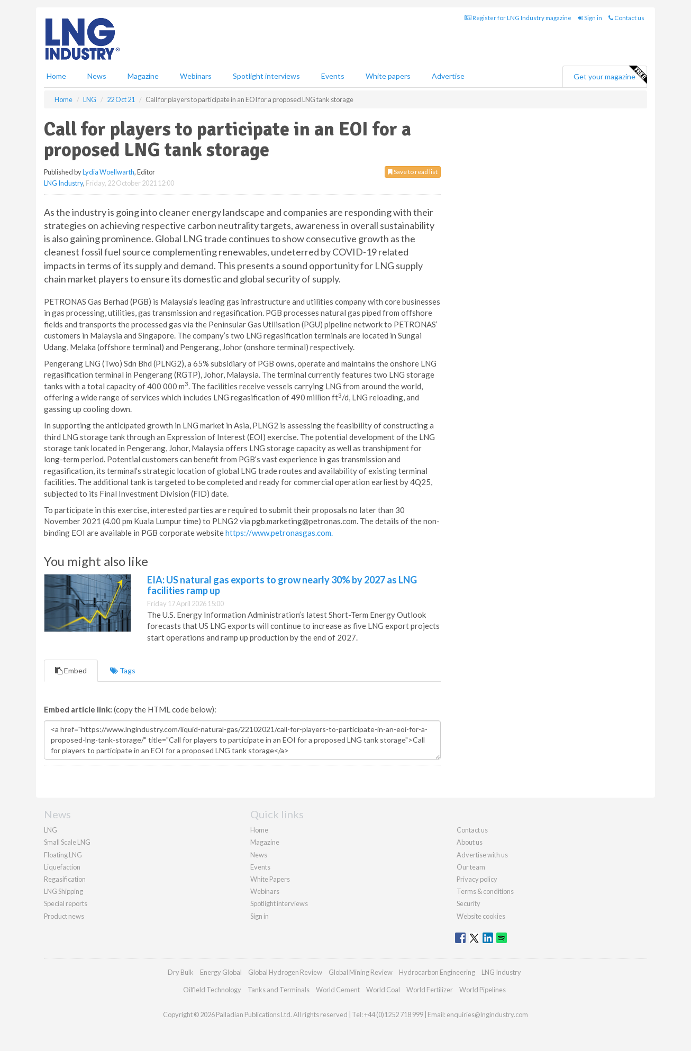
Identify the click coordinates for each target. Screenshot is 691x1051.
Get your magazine (610, 75)
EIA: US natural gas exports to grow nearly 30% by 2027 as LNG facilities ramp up (282, 585)
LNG (50, 830)
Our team (471, 867)
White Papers (270, 879)
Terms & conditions (485, 891)
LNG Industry (63, 183)
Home (56, 75)
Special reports (65, 903)
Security (468, 903)
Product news (64, 916)
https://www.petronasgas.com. (279, 532)
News (258, 855)
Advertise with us (482, 855)
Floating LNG (63, 855)
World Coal (383, 989)
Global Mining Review (361, 972)
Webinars (196, 75)
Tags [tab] (122, 670)
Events (332, 75)
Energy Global (221, 972)
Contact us (626, 17)
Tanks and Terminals (279, 989)
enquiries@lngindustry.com (487, 1014)
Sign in (590, 17)
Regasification (65, 879)
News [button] (96, 75)
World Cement (338, 989)
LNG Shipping (63, 891)
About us (470, 842)
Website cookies (481, 916)
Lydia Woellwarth (108, 172)
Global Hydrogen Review (285, 972)
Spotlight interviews (266, 75)
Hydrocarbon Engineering (437, 972)
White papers (388, 75)
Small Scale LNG (67, 842)
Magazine (143, 75)
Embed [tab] (71, 670)
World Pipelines (482, 989)
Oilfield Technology (212, 989)
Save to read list (413, 172)
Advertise (448, 75)
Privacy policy (477, 879)
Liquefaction (62, 867)
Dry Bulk (181, 972)
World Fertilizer (429, 989)
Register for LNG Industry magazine (518, 17)
